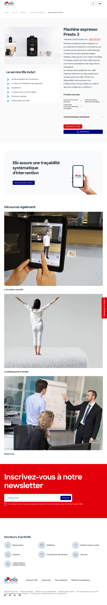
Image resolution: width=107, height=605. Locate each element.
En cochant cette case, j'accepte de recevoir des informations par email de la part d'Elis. (43, 504)
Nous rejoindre (61, 580)
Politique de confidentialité (45, 592)
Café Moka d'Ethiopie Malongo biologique (73, 106)
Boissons (14, 12)
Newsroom (46, 580)
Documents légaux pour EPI (87, 592)
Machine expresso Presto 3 (55, 12)
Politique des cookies (66, 592)
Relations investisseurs (80, 580)
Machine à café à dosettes (37, 12)
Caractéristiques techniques (83, 117)
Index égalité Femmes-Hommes (16, 593)
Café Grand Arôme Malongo (73, 101)
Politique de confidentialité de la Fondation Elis (49, 593)
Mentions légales (26, 592)
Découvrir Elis (32, 580)
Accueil (6, 12)
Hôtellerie (23, 12)
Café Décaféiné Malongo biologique (94, 101)
